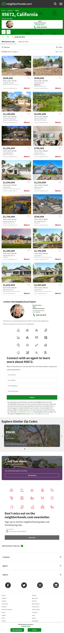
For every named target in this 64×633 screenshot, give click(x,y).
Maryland (4, 619)
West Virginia (35, 619)
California (10, 10)
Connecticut (5, 599)
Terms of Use (45, 409)
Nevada (34, 590)
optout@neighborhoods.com (25, 407)
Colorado (4, 596)
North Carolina (36, 599)
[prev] (3, 61)
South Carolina (36, 605)
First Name (12, 370)
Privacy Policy (34, 409)
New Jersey (35, 593)
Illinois (3, 613)
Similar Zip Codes (23, 37)
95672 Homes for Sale (8, 37)
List (61, 47)
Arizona (4, 590)
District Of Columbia (7, 605)
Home (3, 10)
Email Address (13, 381)
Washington (35, 616)
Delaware (4, 602)
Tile (56, 47)
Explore (5, 570)
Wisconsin (34, 622)
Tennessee (34, 608)
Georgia (4, 610)
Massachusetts (5, 622)
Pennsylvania (35, 602)
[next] (29, 61)
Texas (33, 610)
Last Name (11, 375)
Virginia (34, 613)
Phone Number (13, 386)
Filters (59, 43)
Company (6, 552)
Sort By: (4, 47)
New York (34, 596)
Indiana (4, 616)
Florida (3, 608)
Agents (5, 561)
